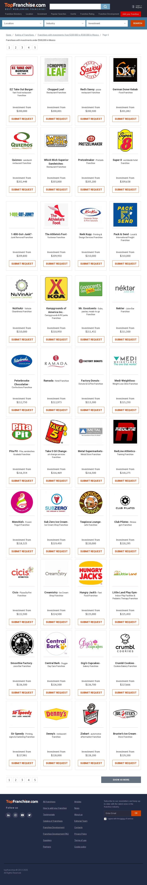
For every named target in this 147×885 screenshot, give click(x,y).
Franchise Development (109, 14)
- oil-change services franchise (58, 454)
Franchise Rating (87, 14)
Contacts (78, 827)
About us (78, 814)
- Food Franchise (125, 92)
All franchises (49, 802)
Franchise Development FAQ (56, 834)
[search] (75, 7)
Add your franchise (131, 14)
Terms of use (80, 840)
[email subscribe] (117, 813)
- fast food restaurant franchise (23, 92)
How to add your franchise (55, 808)
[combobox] (22, 23)
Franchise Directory (13, 14)
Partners (47, 847)
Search (137, 23)
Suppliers (47, 840)
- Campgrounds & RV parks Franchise (56, 315)
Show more (121, 780)
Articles (77, 802)
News (76, 808)
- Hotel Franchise (61, 381)
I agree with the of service (118, 819)
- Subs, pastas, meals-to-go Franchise (92, 311)
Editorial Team (80, 821)
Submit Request (22, 118)
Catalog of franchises (53, 821)
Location (29, 14)
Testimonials (49, 814)
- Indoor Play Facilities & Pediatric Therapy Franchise (125, 595)
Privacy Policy (80, 834)
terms (122, 819)
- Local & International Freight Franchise (126, 237)
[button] (136, 7)
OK (136, 813)
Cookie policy (80, 847)
